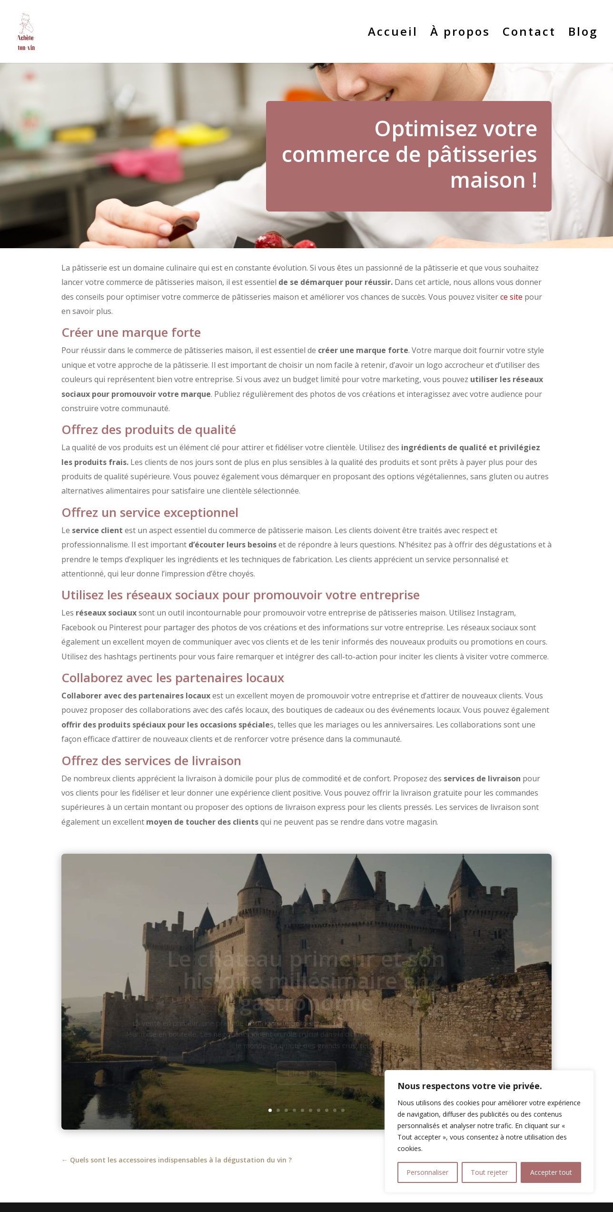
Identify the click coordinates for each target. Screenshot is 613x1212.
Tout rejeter (489, 1172)
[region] (489, 1131)
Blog (583, 33)
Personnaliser (427, 1172)
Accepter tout (551, 1172)
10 (343, 1110)
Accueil (393, 33)
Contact (529, 33)
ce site (511, 297)
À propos (460, 33)
